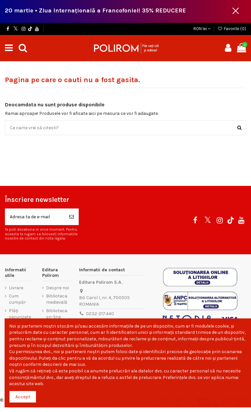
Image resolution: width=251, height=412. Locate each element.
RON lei (201, 28)
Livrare (16, 288)
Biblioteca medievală (56, 299)
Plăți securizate (20, 314)
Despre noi (57, 288)
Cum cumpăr (17, 299)
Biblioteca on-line (56, 314)
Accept (22, 397)
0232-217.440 (100, 313)
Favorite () (231, 28)
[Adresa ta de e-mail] (35, 217)
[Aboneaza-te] (71, 217)
